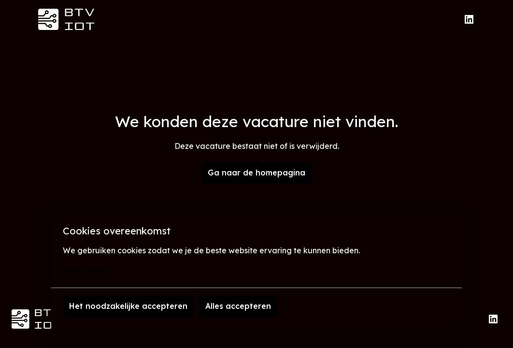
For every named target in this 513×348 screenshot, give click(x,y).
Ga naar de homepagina (256, 172)
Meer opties (92, 270)
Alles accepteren (238, 306)
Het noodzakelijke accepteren (128, 306)
